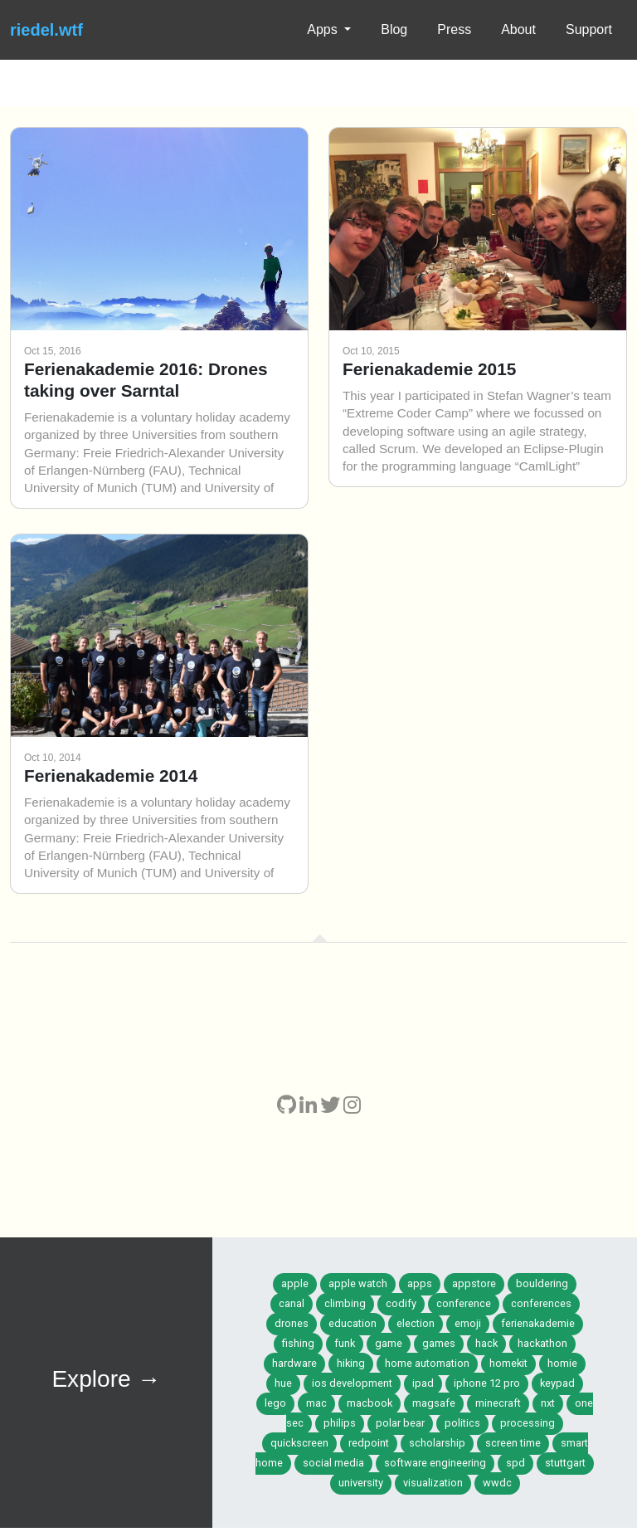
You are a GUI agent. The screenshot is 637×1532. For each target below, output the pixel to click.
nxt (548, 1403)
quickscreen (299, 1443)
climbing (345, 1303)
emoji (468, 1323)
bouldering (542, 1283)
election (415, 1323)
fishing (298, 1343)
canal (291, 1303)
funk (344, 1343)
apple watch (357, 1283)
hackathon (542, 1343)
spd (515, 1462)
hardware (294, 1363)
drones (292, 1323)
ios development (352, 1383)
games (438, 1343)
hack (486, 1343)
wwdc (497, 1482)
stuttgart (565, 1462)
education (352, 1323)
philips (339, 1423)
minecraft (498, 1403)
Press (454, 29)
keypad (557, 1383)
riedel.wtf (46, 30)
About (518, 29)
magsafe (433, 1403)
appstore (474, 1283)
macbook (369, 1403)
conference (463, 1303)
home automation (427, 1363)
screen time (513, 1443)
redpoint (368, 1443)
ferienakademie (538, 1323)
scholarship (437, 1443)
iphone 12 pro (487, 1383)
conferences (541, 1303)
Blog (394, 29)
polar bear (400, 1423)
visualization (433, 1482)
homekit (508, 1363)
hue (283, 1383)
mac (316, 1403)
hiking (351, 1363)
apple (295, 1283)
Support (589, 29)
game (388, 1343)
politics (462, 1423)
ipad (423, 1383)
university (360, 1482)
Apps (324, 29)
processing (527, 1423)
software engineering (435, 1462)
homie (562, 1363)
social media (333, 1462)
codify (401, 1303)
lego (275, 1403)
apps (419, 1283)
